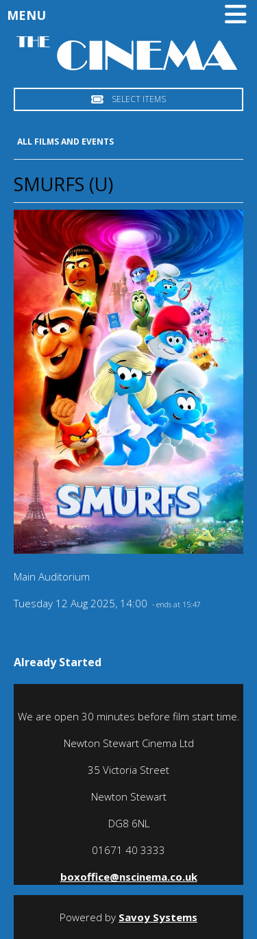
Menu (130, 15)
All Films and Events (65, 141)
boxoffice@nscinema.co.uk (128, 876)
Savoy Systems (158, 917)
